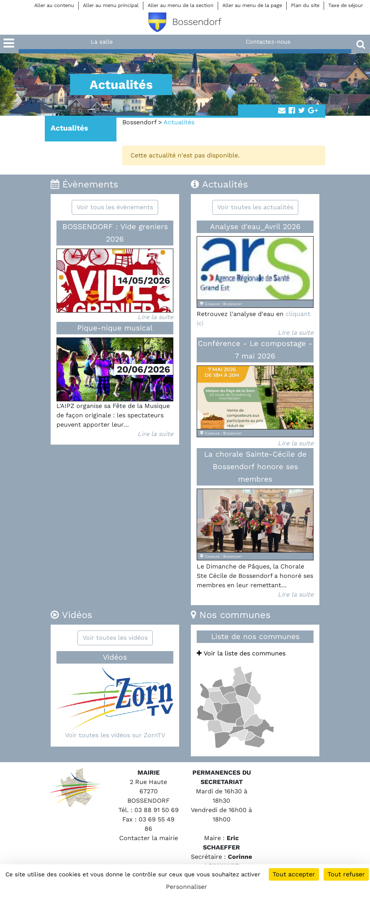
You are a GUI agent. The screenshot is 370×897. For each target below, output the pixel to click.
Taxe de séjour (345, 5)
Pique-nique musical (115, 327)
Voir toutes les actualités (255, 207)
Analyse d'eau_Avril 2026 (255, 226)
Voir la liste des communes (241, 653)
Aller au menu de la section (180, 5)
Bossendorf (139, 122)
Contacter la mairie (148, 838)
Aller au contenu (54, 5)
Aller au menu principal (111, 5)
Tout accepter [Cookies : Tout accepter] (294, 874)
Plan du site (305, 5)
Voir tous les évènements (115, 207)
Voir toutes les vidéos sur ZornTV (115, 735)
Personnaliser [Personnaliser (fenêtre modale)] (186, 886)
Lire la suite (155, 317)
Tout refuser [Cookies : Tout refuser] (346, 874)
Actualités (69, 128)
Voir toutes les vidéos (115, 637)
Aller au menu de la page (252, 5)
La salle (102, 41)
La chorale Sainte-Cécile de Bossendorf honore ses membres (255, 467)
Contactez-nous (268, 41)
